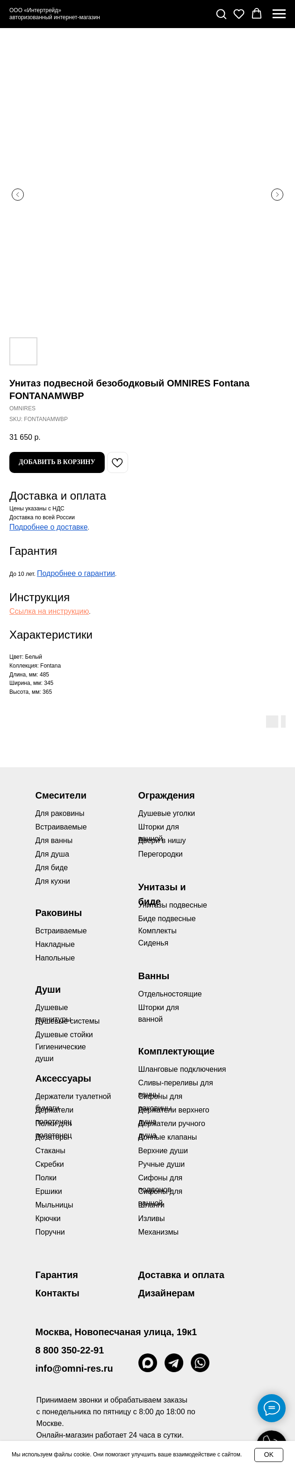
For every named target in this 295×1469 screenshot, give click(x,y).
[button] (221, 13)
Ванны (154, 976)
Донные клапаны (167, 1137)
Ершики (49, 1191)
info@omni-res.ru (74, 1368)
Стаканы (50, 1151)
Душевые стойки (64, 1035)
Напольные (55, 958)
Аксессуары (64, 1078)
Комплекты (157, 931)
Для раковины (60, 813)
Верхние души (163, 1151)
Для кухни (53, 881)
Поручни (50, 1232)
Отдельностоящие (170, 994)
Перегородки (160, 854)
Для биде (52, 868)
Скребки (50, 1164)
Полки (46, 1178)
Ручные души (161, 1164)
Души (48, 989)
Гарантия (57, 1275)
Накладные (55, 944)
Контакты (57, 1293)
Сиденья (153, 943)
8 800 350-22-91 (70, 1350)
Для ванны (54, 840)
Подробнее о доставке (48, 527)
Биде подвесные (167, 919)
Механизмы (158, 1232)
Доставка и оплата (181, 1275)
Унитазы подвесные (172, 905)
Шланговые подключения (182, 1069)
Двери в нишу (162, 840)
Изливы (151, 1218)
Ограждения (166, 795)
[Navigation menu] (279, 14)
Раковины (59, 913)
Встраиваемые (61, 931)
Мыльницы (54, 1205)
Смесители (61, 795)
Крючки (48, 1218)
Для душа (52, 854)
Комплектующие (176, 1051)
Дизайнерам (166, 1293)
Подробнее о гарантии (76, 573)
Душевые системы (68, 1021)
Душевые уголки (166, 813)
